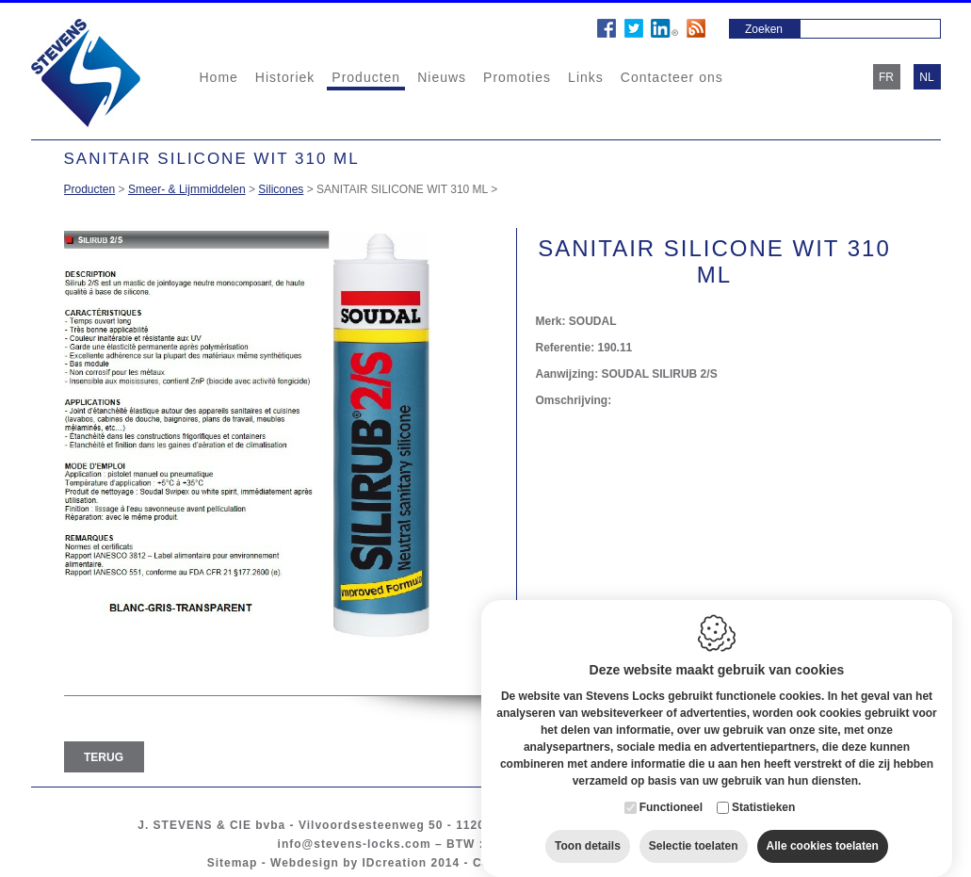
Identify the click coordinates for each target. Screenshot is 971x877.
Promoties (517, 77)
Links (586, 77)
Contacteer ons (672, 77)
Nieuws (441, 77)
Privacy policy (616, 862)
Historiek (285, 77)
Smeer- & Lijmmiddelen (187, 189)
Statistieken (763, 788)
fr (886, 77)
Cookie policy (515, 862)
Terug (103, 757)
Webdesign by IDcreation (348, 862)
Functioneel (671, 788)
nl (926, 77)
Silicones (280, 189)
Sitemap (232, 862)
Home (219, 77)
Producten (366, 77)
